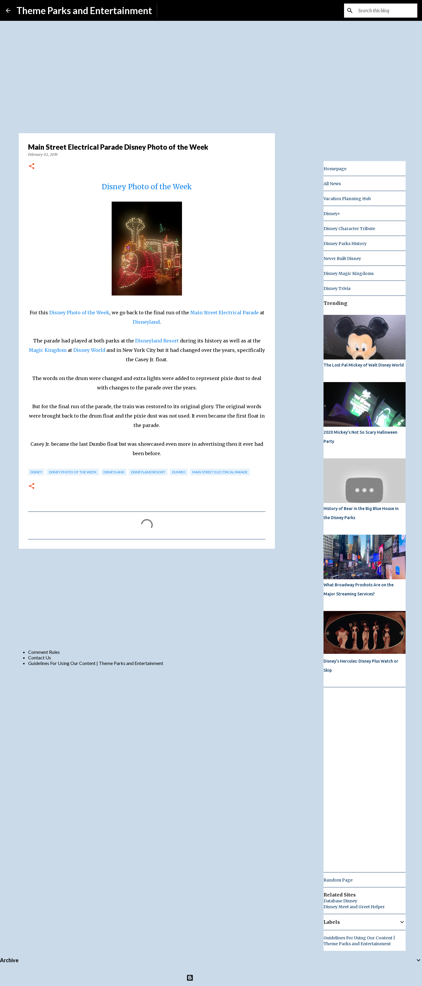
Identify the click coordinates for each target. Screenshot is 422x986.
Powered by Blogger (211, 977)
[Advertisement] (146, 599)
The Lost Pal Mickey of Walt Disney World (364, 365)
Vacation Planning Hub (347, 198)
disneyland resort (148, 472)
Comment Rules (44, 652)
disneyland (113, 472)
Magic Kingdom (48, 350)
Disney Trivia (337, 288)
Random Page (338, 880)
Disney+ (332, 213)
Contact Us (39, 657)
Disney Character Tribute (349, 228)
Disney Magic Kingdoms (349, 273)
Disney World (89, 350)
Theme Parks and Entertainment (84, 10)
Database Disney (340, 901)
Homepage (335, 168)
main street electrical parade (220, 472)
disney (36, 472)
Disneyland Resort (157, 341)
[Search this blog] (386, 11)
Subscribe (171, 10)
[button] (31, 166)
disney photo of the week (73, 472)
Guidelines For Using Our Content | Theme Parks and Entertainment (95, 663)
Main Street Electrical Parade (224, 312)
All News (332, 183)
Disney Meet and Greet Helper (354, 906)
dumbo (179, 472)
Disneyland (146, 322)
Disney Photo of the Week (147, 186)
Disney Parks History (345, 243)
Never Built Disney (342, 258)
